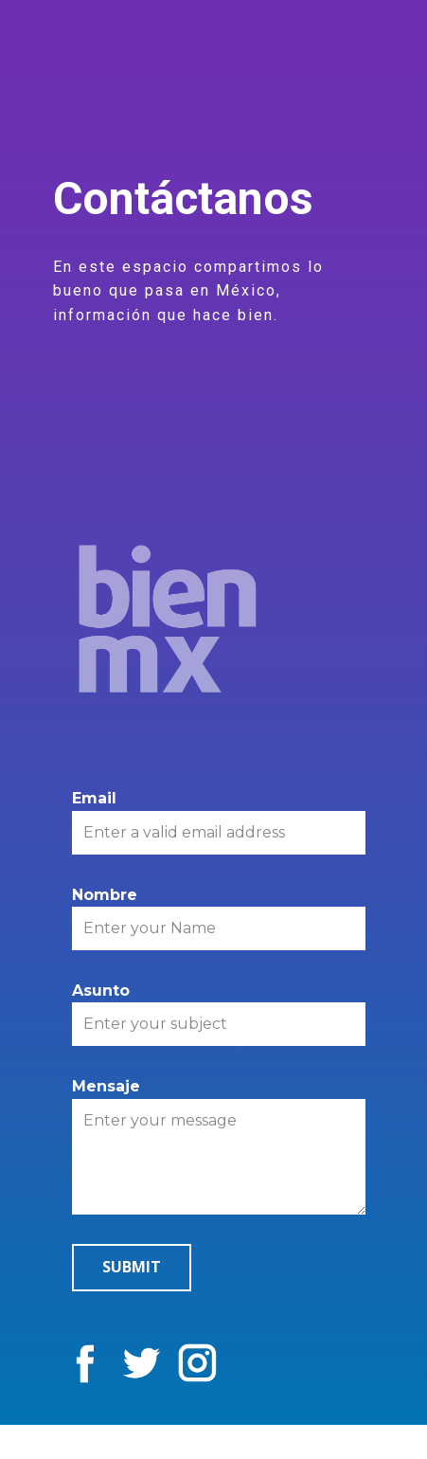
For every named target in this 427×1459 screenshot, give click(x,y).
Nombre (104, 895)
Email (94, 798)
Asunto (101, 991)
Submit (131, 1266)
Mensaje (106, 1086)
